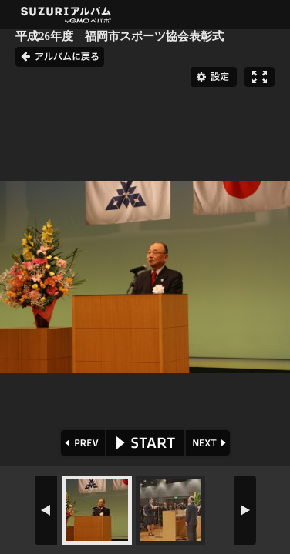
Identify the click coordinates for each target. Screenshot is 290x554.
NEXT (209, 443)
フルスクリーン (259, 77)
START (145, 443)
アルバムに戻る (59, 57)
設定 (214, 77)
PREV (81, 443)
